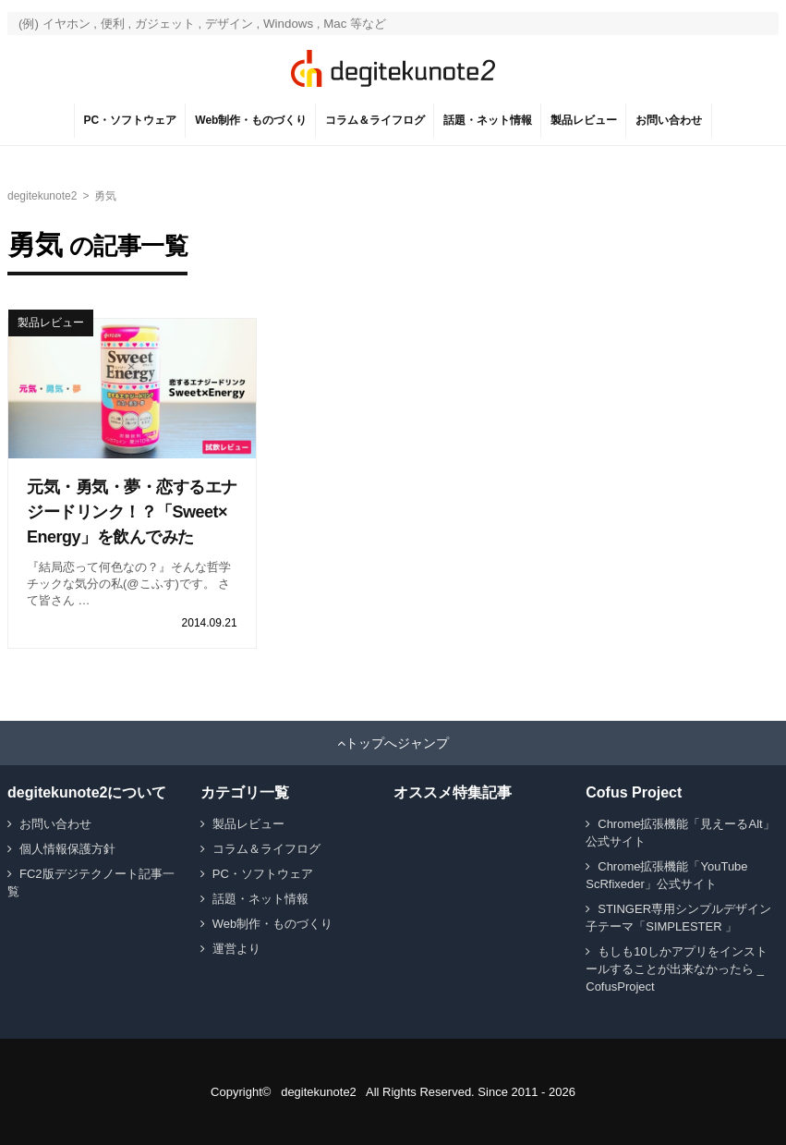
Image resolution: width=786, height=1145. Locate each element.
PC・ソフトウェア (130, 120)
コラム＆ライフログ (375, 120)
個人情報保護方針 (67, 849)
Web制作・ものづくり (251, 120)
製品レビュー (583, 120)
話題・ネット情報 (487, 120)
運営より (236, 949)
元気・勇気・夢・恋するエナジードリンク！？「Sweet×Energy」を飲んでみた (132, 512)
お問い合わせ (668, 120)
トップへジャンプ (397, 743)
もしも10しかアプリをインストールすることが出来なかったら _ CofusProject (676, 968)
